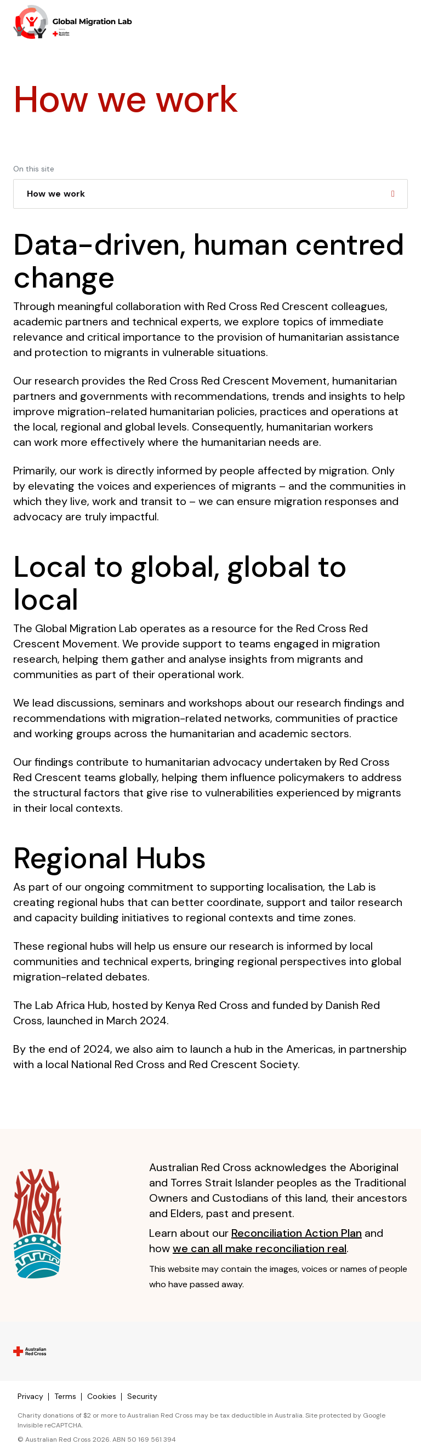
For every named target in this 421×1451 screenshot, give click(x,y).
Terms (65, 1396)
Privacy (30, 1396)
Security (142, 1396)
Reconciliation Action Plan (296, 1233)
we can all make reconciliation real (259, 1248)
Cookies (101, 1396)
